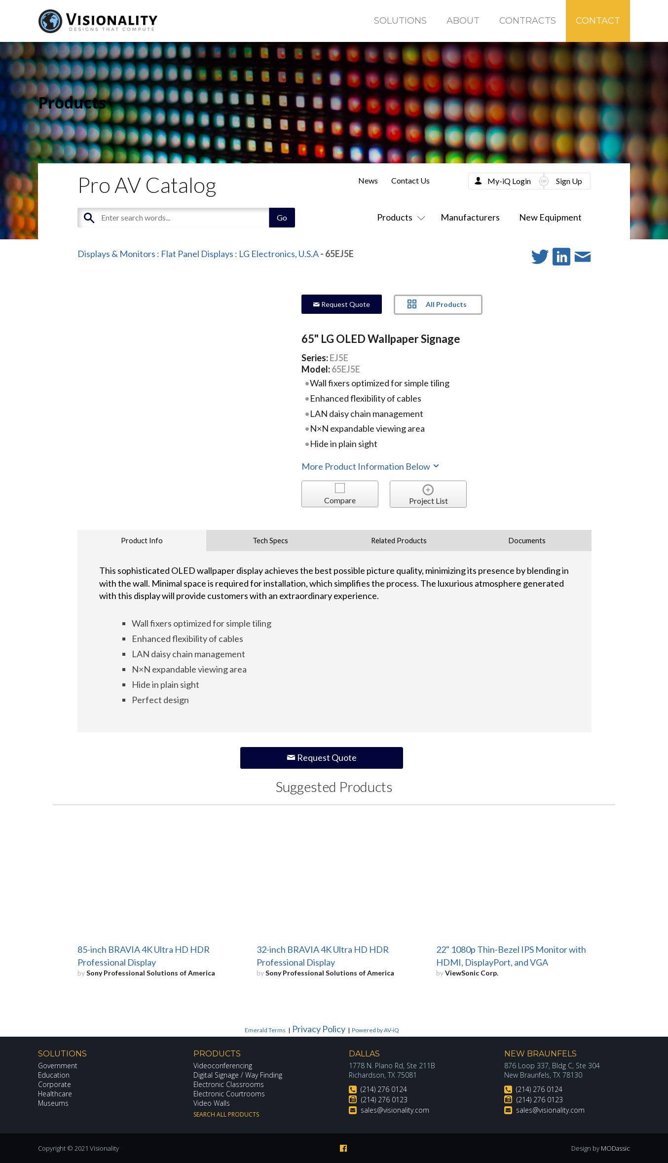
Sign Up (569, 181)
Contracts (527, 20)
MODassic (615, 1148)
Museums (53, 1103)
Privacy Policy (318, 1028)
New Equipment (550, 217)
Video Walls (211, 1103)
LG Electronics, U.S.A (279, 253)
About (463, 20)
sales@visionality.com (395, 1110)
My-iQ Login (509, 181)
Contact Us (410, 180)
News (368, 180)
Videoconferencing (222, 1065)
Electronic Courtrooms (229, 1093)
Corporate (54, 1084)
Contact (598, 20)
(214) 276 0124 (384, 1089)
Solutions (400, 20)
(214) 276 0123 (384, 1099)
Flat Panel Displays (197, 253)
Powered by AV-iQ (375, 1030)
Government (57, 1065)
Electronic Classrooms (228, 1084)
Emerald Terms (265, 1030)
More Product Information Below (371, 466)
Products (399, 217)
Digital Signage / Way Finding (237, 1075)
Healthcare (55, 1093)
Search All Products (226, 1114)
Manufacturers (470, 217)
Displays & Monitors (116, 253)
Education (54, 1075)
